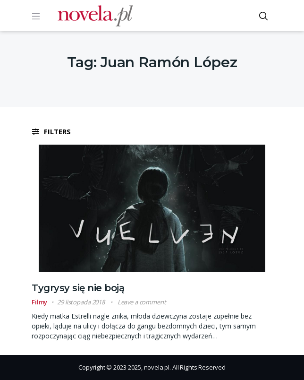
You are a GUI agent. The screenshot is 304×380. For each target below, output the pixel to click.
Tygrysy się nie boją (78, 288)
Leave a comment (142, 302)
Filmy (39, 302)
